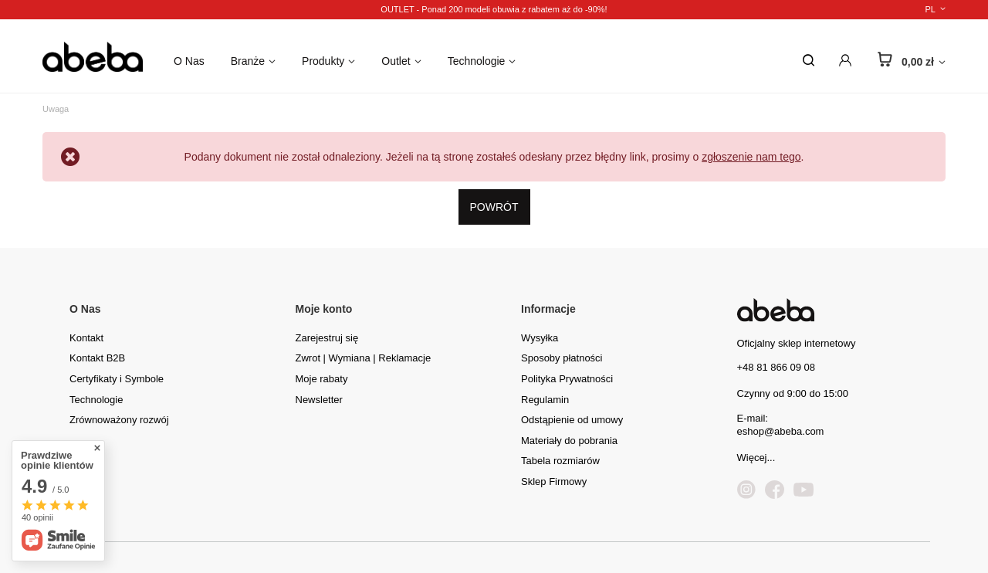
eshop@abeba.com (780, 431)
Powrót (494, 207)
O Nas (189, 61)
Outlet (395, 61)
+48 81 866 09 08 (776, 367)
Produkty (323, 61)
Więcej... (756, 457)
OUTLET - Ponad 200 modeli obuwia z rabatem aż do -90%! (494, 9)
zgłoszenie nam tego (751, 157)
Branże (248, 61)
